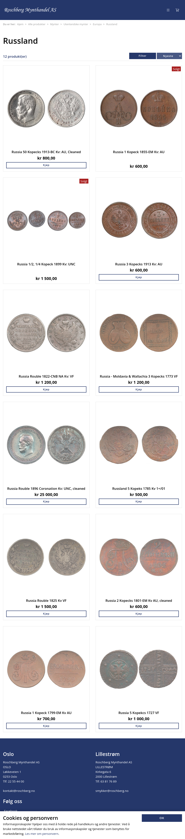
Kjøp (46, 165)
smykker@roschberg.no (112, 791)
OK (162, 818)
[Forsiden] (30, 10)
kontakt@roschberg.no (19, 791)
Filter (142, 56)
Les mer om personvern (41, 834)
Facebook (10, 811)
